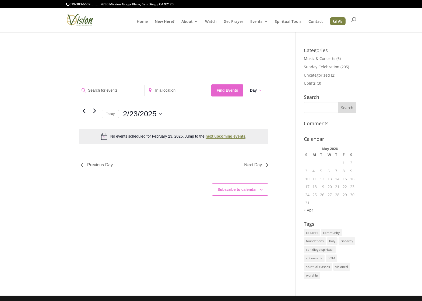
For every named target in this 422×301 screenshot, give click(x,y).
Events (256, 22)
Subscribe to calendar (237, 189)
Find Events (227, 90)
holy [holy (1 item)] (332, 241)
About (187, 22)
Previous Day (97, 165)
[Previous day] (84, 111)
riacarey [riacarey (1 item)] (347, 241)
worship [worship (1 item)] (312, 275)
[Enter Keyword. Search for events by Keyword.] (110, 90)
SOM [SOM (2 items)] (331, 258)
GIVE (338, 21)
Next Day (256, 165)
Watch (211, 22)
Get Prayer (233, 22)
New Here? (164, 22)
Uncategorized (317, 75)
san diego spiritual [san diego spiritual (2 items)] (319, 249)
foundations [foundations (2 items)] (315, 241)
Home (142, 22)
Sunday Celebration (321, 66)
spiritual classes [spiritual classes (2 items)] (318, 266)
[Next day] (94, 111)
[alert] (173, 136)
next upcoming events (225, 136)
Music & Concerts (319, 58)
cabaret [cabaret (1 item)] (312, 232)
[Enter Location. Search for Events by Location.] (178, 90)
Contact (315, 22)
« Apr (308, 210)
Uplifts (310, 83)
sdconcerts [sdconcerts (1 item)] (314, 258)
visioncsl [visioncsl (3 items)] (341, 266)
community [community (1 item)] (331, 232)
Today (110, 114)
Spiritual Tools (288, 22)
